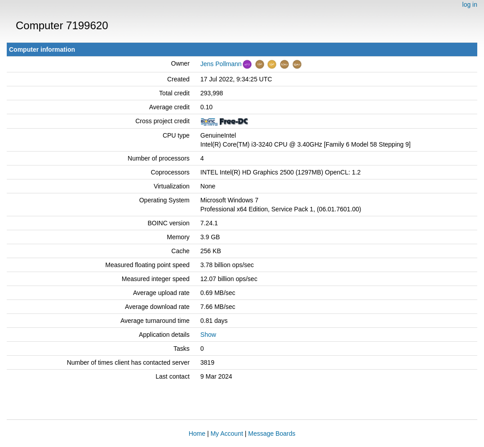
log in (469, 4)
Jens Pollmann (221, 63)
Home (197, 433)
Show (208, 334)
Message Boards (271, 433)
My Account (226, 433)
